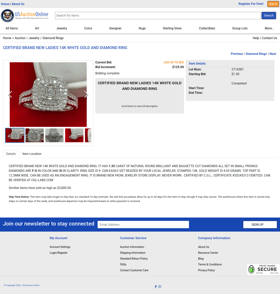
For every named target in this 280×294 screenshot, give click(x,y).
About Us (18, 4)
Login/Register (59, 252)
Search (269, 15)
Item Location (31, 154)
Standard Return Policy (134, 258)
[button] (14, 135)
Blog (201, 258)
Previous (237, 54)
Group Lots (240, 28)
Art (37, 28)
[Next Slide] (86, 94)
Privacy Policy (206, 270)
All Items (12, 28)
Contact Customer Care (134, 270)
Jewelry (61, 28)
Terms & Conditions (210, 264)
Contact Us (269, 38)
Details (11, 154)
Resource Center (208, 252)
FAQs (123, 264)
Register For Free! (251, 4)
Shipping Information (132, 252)
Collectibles (207, 28)
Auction (20, 38)
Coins (88, 28)
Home (5, 4)
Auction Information (132, 246)
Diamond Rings (53, 38)
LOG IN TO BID (174, 62)
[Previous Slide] (10, 94)
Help (256, 38)
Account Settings (60, 246)
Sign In (273, 3)
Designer (115, 28)
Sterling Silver (172, 28)
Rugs (142, 28)
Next (273, 54)
